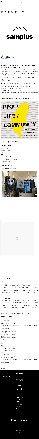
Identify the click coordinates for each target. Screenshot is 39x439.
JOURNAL (19, 397)
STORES (19, 406)
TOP (1, 7)
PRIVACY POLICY (19, 425)
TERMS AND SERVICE (19, 430)
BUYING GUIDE (19, 432)
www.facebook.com (5, 58)
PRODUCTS (19, 401)
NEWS (4, 7)
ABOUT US (19, 408)
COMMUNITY (19, 399)
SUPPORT (19, 404)
